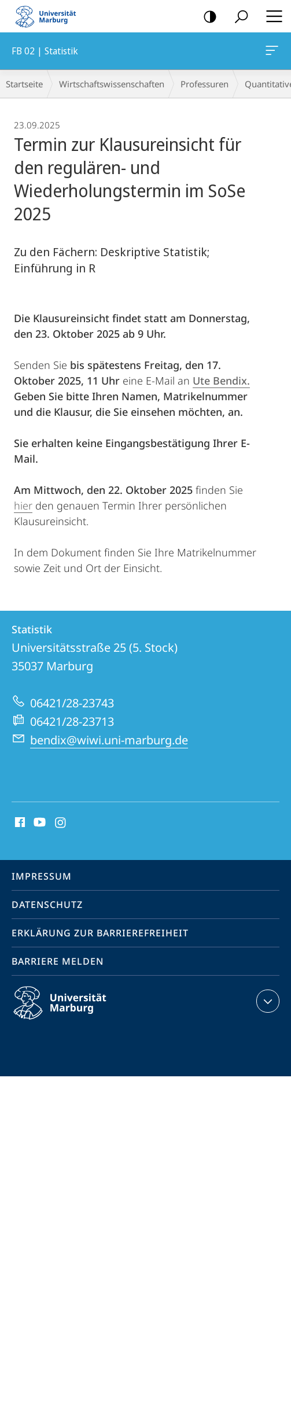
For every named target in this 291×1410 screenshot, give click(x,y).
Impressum (42, 876)
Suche (237, 17)
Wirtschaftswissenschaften (111, 84)
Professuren (205, 84)
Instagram (61, 823)
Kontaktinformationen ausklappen (266, 1001)
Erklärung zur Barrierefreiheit (100, 933)
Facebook (19, 823)
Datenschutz (47, 904)
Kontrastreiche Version (206, 17)
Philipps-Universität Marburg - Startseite (49, 16)
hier (23, 505)
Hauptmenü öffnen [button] (271, 16)
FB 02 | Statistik (271, 52)
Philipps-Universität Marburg (70, 1012)
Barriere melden (58, 961)
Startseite (24, 84)
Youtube (38, 823)
